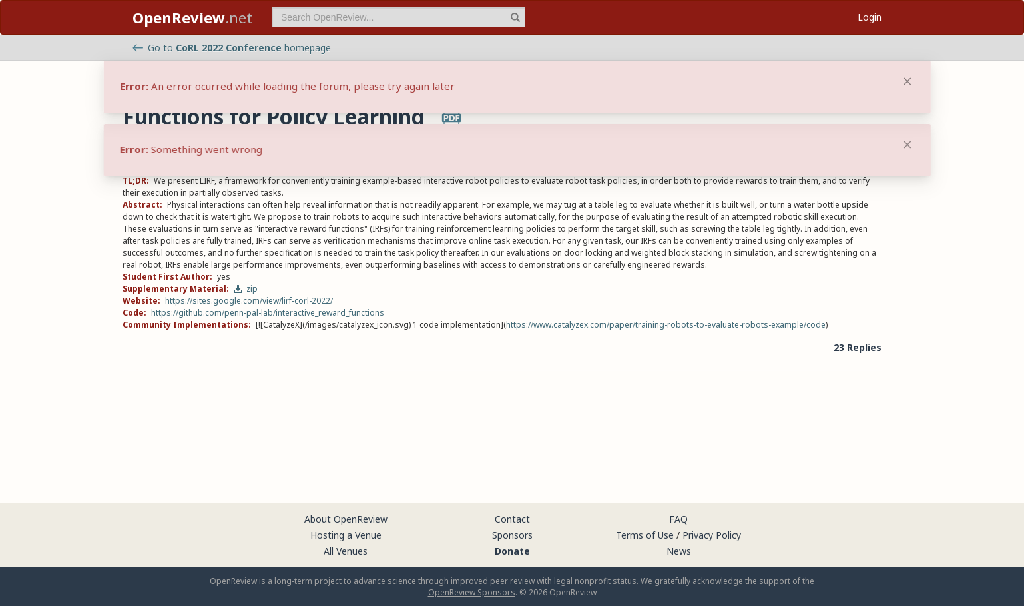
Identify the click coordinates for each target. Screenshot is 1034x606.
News (678, 551)
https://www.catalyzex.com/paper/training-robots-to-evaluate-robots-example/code (666, 324)
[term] (398, 17)
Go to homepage (231, 47)
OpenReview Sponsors (471, 592)
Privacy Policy (711, 535)
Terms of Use (645, 535)
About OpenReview (346, 519)
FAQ (678, 519)
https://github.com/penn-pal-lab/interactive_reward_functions (267, 312)
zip (246, 288)
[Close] (907, 144)
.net (192, 17)
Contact (512, 519)
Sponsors (512, 535)
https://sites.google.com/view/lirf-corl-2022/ (249, 300)
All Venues (346, 551)
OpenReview (233, 581)
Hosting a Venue (346, 535)
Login (870, 17)
